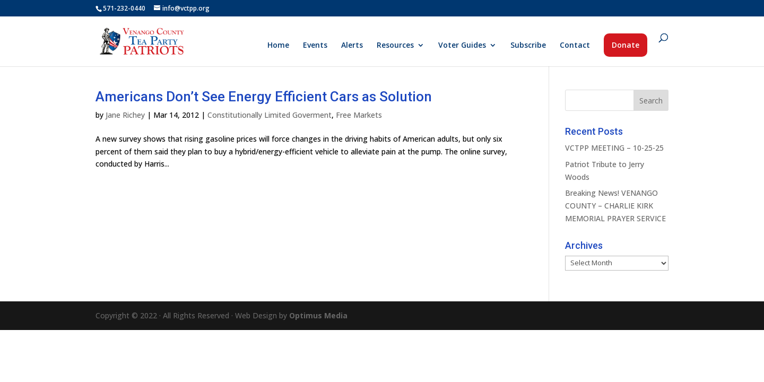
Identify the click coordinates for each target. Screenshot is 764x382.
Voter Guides (462, 45)
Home (278, 45)
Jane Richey (125, 115)
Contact (575, 45)
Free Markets (359, 115)
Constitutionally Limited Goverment (269, 115)
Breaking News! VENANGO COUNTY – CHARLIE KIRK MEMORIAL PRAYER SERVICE (615, 205)
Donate (625, 45)
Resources (395, 45)
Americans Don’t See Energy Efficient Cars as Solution (264, 97)
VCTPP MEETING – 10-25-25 (614, 148)
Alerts (352, 45)
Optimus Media (318, 315)
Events (315, 45)
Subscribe (528, 45)
